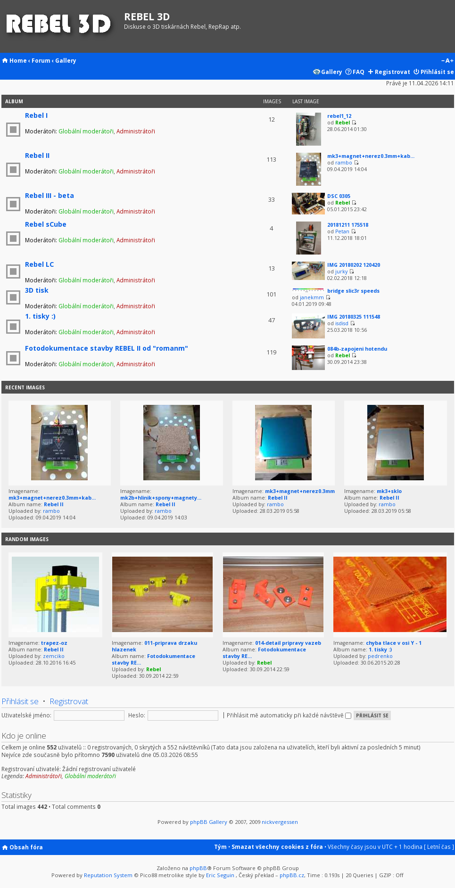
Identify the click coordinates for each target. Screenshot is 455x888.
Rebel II (37, 155)
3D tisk (37, 290)
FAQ (358, 71)
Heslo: (136, 715)
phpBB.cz (292, 875)
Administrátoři (135, 131)
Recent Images (25, 387)
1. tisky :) (40, 316)
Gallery (65, 60)
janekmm (312, 297)
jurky (341, 271)
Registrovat (392, 71)
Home (18, 60)
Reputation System (108, 875)
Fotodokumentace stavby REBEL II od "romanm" (106, 348)
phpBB (198, 868)
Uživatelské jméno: (26, 715)
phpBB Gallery (208, 821)
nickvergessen (280, 821)
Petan (342, 231)
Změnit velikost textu (447, 61)
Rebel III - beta (49, 195)
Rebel (342, 122)
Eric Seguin (220, 875)
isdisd (341, 323)
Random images (27, 539)
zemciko (54, 656)
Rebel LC (39, 264)
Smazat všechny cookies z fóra (277, 846)
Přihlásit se (437, 71)
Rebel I (36, 115)
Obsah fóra (26, 847)
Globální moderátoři (86, 131)
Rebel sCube (45, 224)
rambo (343, 162)
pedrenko (380, 656)
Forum (41, 60)
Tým (220, 846)
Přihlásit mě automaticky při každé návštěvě (289, 715)
